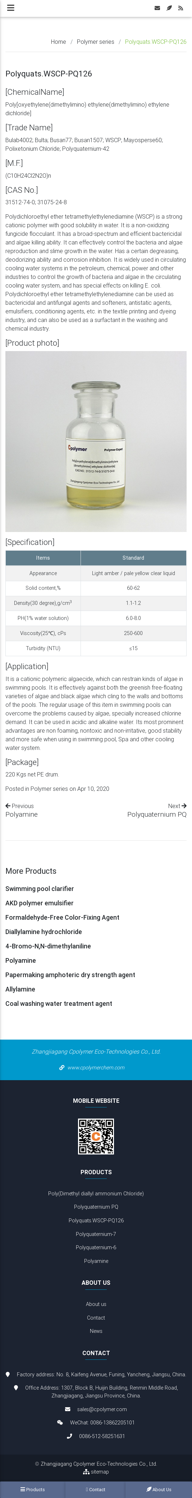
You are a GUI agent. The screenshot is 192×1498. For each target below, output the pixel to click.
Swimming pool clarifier (39, 889)
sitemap (96, 1472)
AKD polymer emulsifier (39, 903)
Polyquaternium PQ (157, 814)
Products (32, 1490)
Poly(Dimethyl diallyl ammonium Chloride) (96, 1193)
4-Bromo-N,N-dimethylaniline (48, 946)
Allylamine (20, 989)
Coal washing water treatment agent (58, 1003)
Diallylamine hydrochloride (43, 932)
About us (96, 1304)
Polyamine (21, 814)
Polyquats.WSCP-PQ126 (96, 1220)
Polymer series (95, 41)
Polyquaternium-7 (96, 1234)
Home (58, 41)
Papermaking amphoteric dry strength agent (70, 975)
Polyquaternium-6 (96, 1247)
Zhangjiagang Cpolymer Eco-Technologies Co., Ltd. (99, 1464)
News (96, 1331)
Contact (96, 1318)
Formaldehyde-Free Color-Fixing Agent (62, 917)
